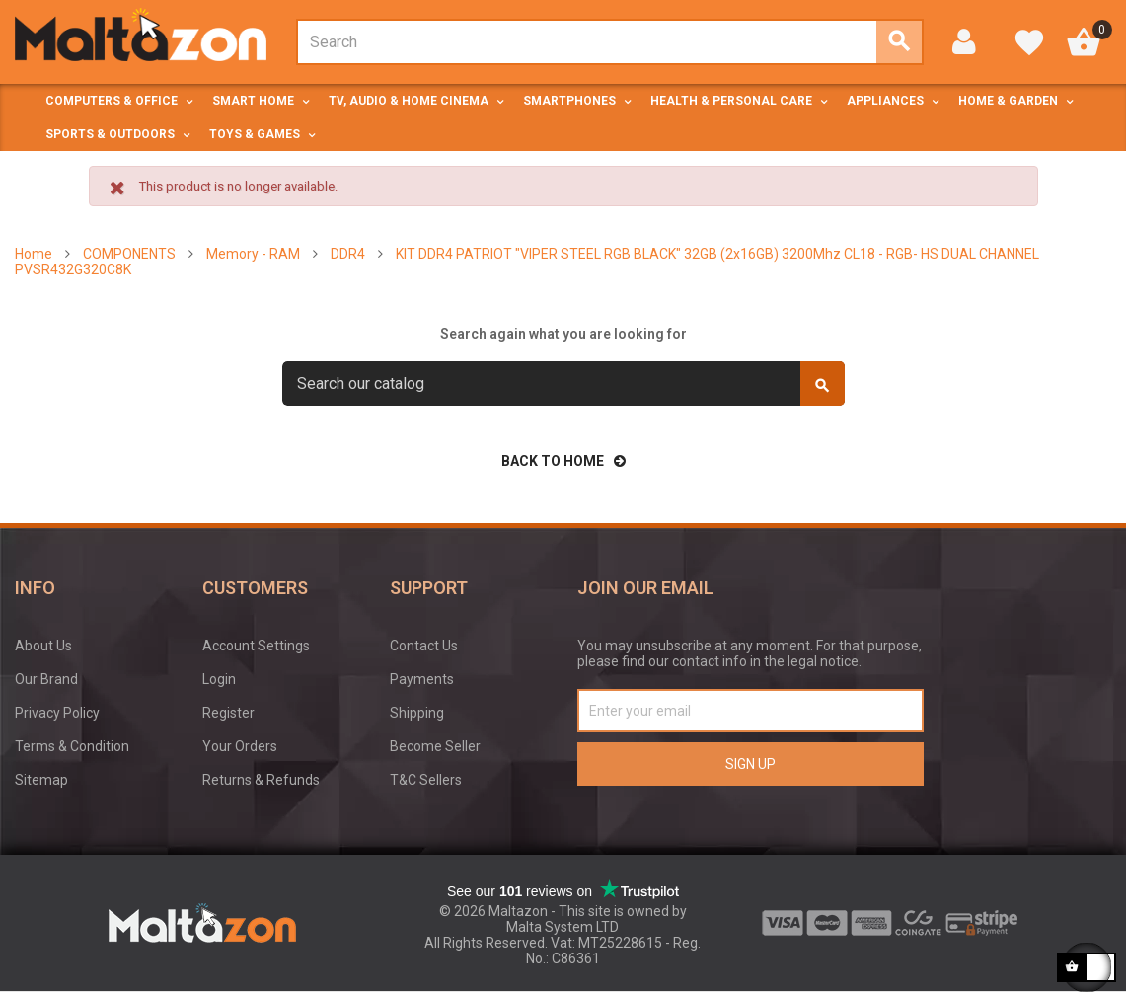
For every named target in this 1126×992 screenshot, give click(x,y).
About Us (43, 645)
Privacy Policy (57, 713)
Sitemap (41, 780)
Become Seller (435, 746)
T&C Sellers (426, 780)
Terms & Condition (72, 746)
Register (228, 713)
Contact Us (424, 645)
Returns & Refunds (261, 780)
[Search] (563, 383)
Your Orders (239, 746)
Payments (422, 679)
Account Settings (256, 645)
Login (219, 679)
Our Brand (46, 679)
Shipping (417, 713)
